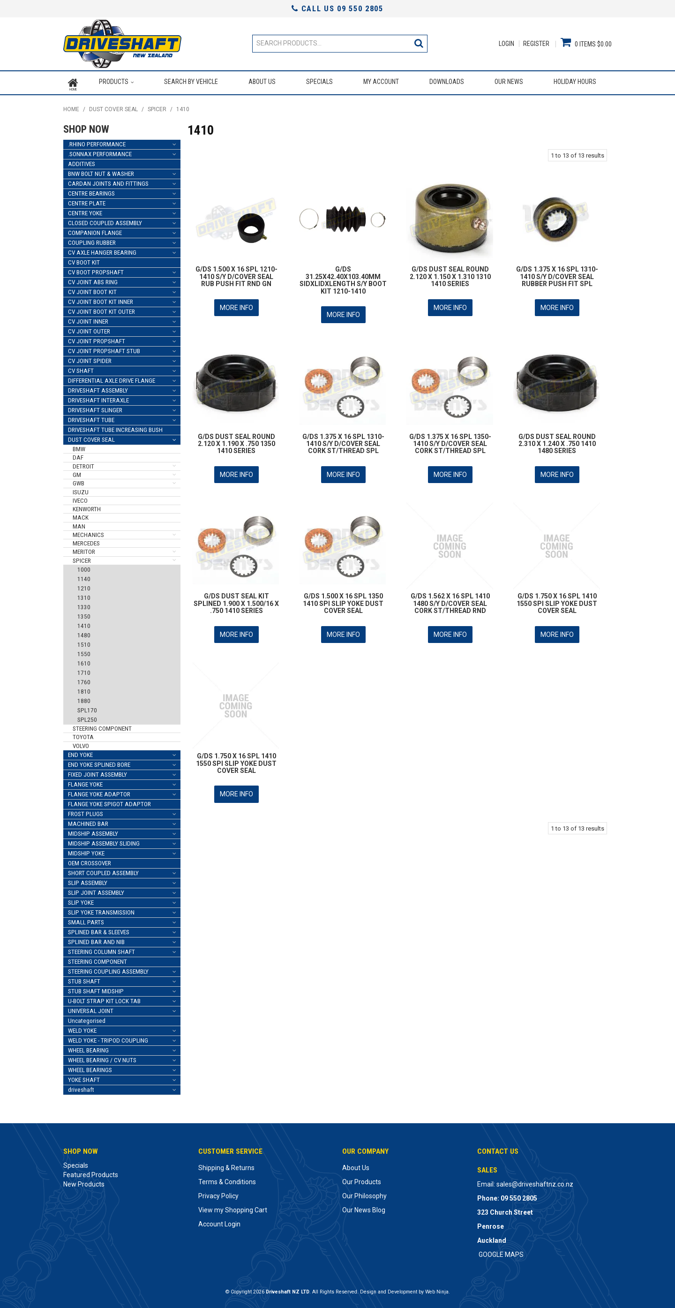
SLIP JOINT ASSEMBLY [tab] (96, 889)
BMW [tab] (79, 446)
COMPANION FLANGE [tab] (95, 230)
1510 (83, 641)
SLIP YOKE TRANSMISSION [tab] (101, 909)
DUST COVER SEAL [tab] (91, 436)
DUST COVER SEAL (113, 107)
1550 (83, 651)
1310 (83, 594)
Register (536, 43)
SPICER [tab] (82, 557)
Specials (319, 81)
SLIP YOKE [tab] (81, 899)
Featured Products (90, 1172)
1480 (83, 632)
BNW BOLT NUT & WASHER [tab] (101, 170)
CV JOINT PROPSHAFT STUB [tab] (104, 348)
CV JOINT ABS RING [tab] (93, 279)
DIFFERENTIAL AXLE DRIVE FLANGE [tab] (111, 377)
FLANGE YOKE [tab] (85, 781)
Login (506, 43)
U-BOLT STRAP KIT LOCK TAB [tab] (104, 998)
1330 (83, 604)
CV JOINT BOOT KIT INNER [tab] (100, 298)
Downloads (446, 81)
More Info (236, 304)
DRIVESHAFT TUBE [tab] (91, 417)
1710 (83, 669)
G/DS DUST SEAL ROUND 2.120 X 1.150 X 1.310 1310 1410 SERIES (450, 274)
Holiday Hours (575, 81)
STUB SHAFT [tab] (84, 978)
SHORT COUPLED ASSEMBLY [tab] (103, 870)
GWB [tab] (78, 480)
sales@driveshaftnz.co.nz (534, 1181)
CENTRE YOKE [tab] (85, 210)
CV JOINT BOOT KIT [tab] (92, 289)
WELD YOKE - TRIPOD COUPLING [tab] (108, 1037)
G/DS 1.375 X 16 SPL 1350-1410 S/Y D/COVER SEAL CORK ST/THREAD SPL (450, 439)
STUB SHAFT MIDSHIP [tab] (96, 988)
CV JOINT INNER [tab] (88, 318)
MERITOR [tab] (84, 549)
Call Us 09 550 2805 (337, 8)
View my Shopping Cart (232, 1207)
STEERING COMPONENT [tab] (102, 725)
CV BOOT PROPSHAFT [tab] (96, 269)
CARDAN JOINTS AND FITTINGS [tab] (108, 180)
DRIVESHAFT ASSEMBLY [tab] (98, 387)
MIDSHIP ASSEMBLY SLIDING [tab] (104, 840)
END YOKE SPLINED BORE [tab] (99, 761)
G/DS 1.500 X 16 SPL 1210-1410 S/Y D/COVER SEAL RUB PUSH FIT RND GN (236, 274)
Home (73, 81)
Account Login (219, 1221)
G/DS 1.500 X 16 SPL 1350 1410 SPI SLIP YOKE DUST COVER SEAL (343, 598)
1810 (83, 688)
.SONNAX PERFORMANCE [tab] (100, 151)
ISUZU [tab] (81, 489)
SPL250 (87, 716)
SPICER (157, 107)
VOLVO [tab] (81, 743)
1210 (83, 585)
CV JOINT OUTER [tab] (89, 328)
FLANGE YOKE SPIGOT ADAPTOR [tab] (109, 801)
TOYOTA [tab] (83, 734)
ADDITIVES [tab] (81, 161)
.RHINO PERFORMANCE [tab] (97, 141)
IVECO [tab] (80, 497)
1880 (83, 698)
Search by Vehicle (191, 81)
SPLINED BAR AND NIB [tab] (96, 939)
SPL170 (87, 707)
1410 (83, 623)
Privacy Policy (218, 1193)
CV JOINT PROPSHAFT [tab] (96, 338)
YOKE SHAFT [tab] (84, 1077)
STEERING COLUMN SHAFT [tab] (101, 949)
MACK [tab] (81, 515)
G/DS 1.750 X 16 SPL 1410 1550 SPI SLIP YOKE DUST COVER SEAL (557, 598)
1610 (83, 660)
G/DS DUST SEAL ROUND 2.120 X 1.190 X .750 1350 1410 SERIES (236, 439)
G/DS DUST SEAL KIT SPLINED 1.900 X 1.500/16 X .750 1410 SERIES (236, 598)
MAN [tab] (79, 523)
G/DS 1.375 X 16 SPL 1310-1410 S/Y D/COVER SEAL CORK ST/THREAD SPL (343, 439)
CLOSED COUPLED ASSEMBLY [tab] (105, 220)
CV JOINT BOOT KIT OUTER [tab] (101, 308)
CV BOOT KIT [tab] (84, 259)
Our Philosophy (364, 1193)
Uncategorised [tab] (86, 1017)
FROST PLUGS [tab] (85, 811)
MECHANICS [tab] (88, 532)
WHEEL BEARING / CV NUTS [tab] (102, 1057)
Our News (509, 81)
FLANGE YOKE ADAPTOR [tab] (99, 791)
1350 (83, 613)
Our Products (361, 1179)
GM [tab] (77, 472)
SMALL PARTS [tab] (86, 919)
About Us (261, 81)
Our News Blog (363, 1207)
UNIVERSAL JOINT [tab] (90, 1008)
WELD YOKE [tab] (82, 1027)
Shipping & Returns (226, 1165)
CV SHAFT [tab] (81, 367)
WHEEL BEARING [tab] (88, 1047)
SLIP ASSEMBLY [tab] (87, 880)
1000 (83, 566)
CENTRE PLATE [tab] (86, 200)
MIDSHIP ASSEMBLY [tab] (93, 830)
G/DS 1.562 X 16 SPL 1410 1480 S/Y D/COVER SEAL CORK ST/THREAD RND (450, 598)
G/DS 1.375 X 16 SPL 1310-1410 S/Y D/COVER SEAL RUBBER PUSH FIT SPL (557, 274)
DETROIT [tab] (83, 463)
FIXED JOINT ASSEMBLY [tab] (97, 771)
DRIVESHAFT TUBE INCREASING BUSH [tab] (115, 427)
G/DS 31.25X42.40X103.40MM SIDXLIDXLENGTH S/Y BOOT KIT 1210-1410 (343, 277)
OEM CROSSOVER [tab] (89, 860)
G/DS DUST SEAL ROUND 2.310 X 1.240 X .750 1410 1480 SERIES (557, 439)
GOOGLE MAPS (501, 1251)
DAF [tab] (78, 455)
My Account (381, 81)
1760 (83, 679)
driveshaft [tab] (81, 1086)
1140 (83, 576)
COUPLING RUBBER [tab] (92, 239)
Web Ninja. (437, 1289)
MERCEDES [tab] (86, 540)
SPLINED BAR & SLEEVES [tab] (98, 929)
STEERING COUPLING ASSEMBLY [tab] (108, 968)
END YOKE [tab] (80, 752)
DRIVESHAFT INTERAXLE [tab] (98, 397)
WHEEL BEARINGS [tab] (90, 1067)
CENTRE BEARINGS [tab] (91, 190)
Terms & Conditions (227, 1179)
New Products (84, 1181)
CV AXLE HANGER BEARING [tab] (102, 249)
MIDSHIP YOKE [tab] (86, 850)
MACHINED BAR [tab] (88, 820)
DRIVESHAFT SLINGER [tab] (95, 407)
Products (113, 81)
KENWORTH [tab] (87, 506)
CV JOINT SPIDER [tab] (90, 358)
